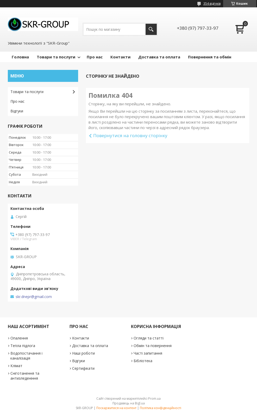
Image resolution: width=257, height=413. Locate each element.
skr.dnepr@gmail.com (34, 296)
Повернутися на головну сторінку (130, 135)
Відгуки (16, 110)
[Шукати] (151, 29)
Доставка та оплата (159, 56)
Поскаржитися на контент (116, 408)
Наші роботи (83, 353)
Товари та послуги (56, 56)
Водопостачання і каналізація (26, 356)
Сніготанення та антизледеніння (24, 376)
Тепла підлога (22, 345)
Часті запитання (148, 353)
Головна (20, 56)
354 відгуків (212, 3)
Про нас (95, 56)
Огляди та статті (149, 338)
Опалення (19, 338)
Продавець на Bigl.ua (128, 403)
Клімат (16, 365)
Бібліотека (143, 360)
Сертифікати (83, 368)
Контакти (120, 56)
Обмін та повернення (153, 345)
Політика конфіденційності (160, 408)
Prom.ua (154, 398)
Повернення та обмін (209, 56)
